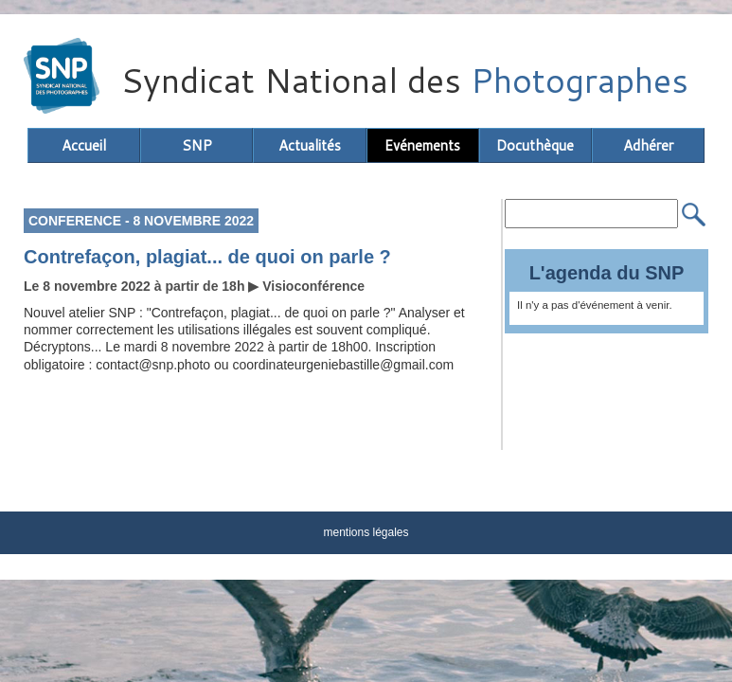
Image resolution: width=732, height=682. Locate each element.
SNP (197, 145)
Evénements (422, 145)
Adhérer (648, 145)
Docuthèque (535, 145)
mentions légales (365, 532)
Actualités (309, 145)
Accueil (84, 145)
